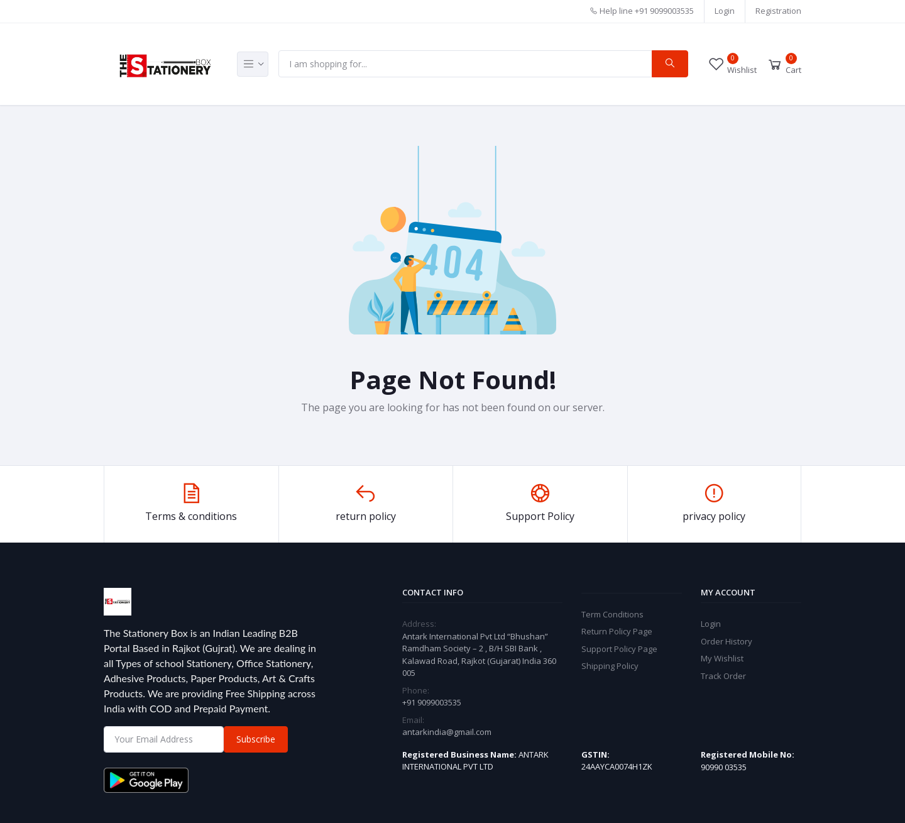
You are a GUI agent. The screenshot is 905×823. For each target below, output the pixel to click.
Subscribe (255, 739)
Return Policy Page (616, 631)
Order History (726, 641)
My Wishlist (722, 658)
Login (725, 10)
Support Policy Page (619, 649)
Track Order (723, 676)
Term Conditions (612, 614)
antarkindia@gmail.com (446, 731)
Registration (778, 10)
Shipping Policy (610, 665)
